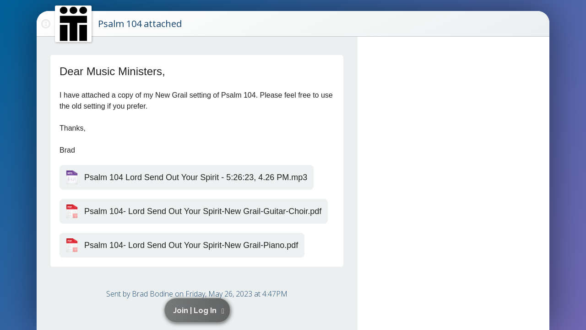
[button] (199, 310)
